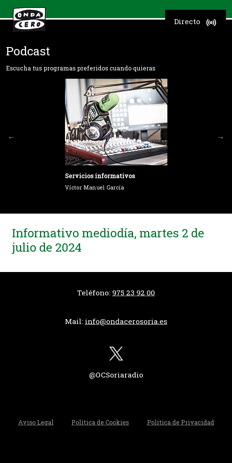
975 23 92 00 (133, 292)
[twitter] (116, 355)
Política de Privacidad (180, 422)
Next (220, 137)
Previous (11, 137)
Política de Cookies (100, 422)
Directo (196, 22)
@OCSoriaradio (116, 374)
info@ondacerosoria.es (126, 321)
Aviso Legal (36, 422)
